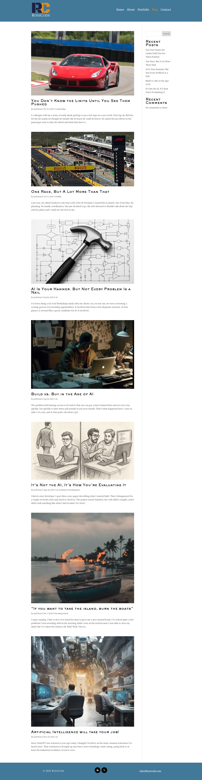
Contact (166, 9)
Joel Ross (38, 109)
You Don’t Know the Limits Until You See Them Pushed (155, 53)
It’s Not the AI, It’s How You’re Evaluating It (78, 485)
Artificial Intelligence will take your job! (75, 732)
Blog (155, 9)
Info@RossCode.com (150, 771)
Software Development (69, 490)
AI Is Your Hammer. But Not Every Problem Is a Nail (157, 73)
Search (166, 34)
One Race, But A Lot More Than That (70, 192)
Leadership (60, 109)
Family (58, 196)
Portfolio (143, 9)
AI (57, 297)
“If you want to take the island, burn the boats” (82, 608)
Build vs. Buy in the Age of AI (62, 394)
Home (120, 9)
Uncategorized (61, 613)
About (131, 9)
